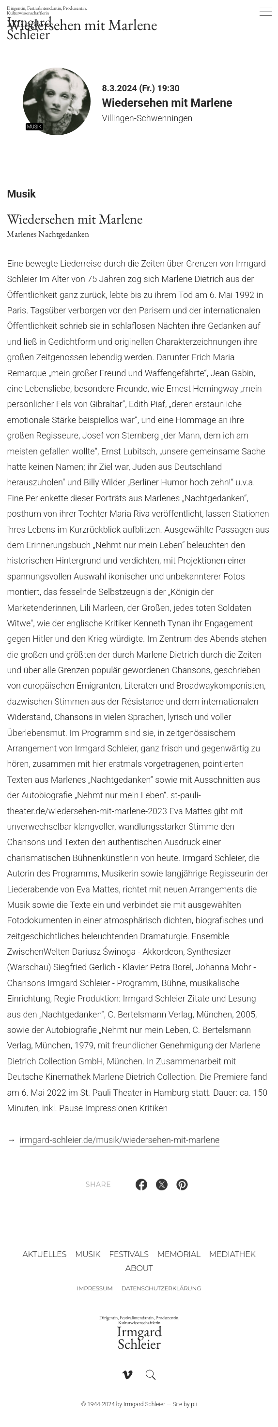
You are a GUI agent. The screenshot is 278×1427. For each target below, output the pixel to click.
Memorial (179, 1254)
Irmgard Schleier (51, 24)
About (139, 1268)
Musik (87, 1254)
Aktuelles (44, 1254)
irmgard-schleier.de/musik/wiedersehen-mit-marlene (120, 1144)
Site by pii (184, 1404)
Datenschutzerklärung (161, 1288)
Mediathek (232, 1254)
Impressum (95, 1288)
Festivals (129, 1254)
